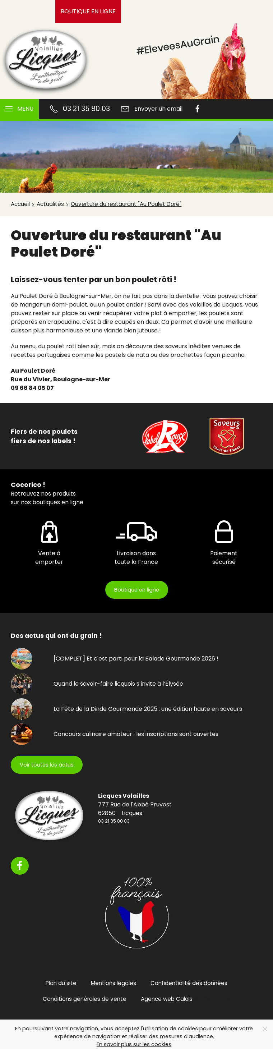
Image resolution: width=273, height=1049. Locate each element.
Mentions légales (113, 983)
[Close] (265, 1029)
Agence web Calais (167, 999)
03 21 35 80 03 (114, 821)
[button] (19, 109)
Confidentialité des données (189, 983)
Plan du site (61, 983)
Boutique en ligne (88, 11)
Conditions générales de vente (84, 999)
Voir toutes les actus (47, 764)
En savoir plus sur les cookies (134, 1044)
